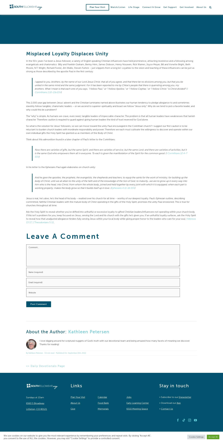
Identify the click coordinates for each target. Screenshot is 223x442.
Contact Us (167, 408)
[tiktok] (183, 420)
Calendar (102, 397)
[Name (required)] (103, 272)
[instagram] (189, 420)
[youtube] (195, 420)
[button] (210, 7)
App (179, 403)
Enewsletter (185, 397)
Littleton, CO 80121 (36, 409)
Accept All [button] (213, 437)
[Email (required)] (103, 282)
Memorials (103, 408)
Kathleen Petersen (88, 331)
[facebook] (177, 420)
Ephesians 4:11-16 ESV (123, 188)
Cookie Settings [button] (196, 437)
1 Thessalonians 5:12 (43, 222)
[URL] (103, 292)
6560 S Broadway (35, 403)
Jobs (128, 397)
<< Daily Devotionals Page (45, 366)
